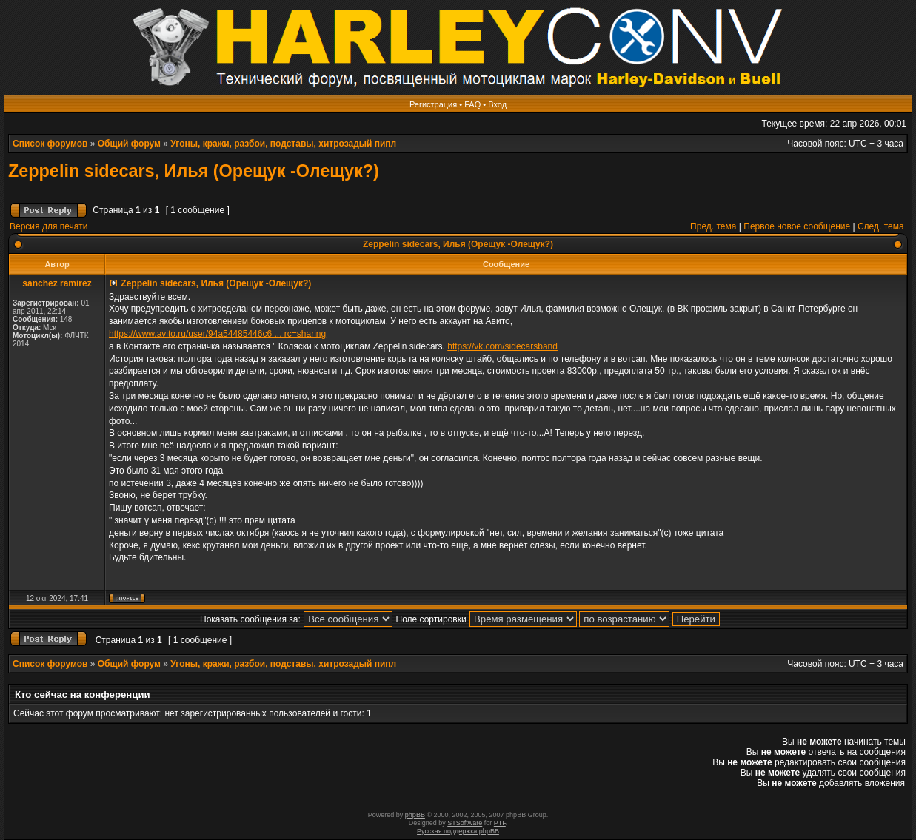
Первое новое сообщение (796, 226)
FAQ (472, 104)
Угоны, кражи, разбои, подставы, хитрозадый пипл (283, 143)
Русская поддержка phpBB (458, 831)
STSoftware (464, 823)
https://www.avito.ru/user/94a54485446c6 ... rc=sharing (217, 334)
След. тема (881, 226)
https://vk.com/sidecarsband (502, 346)
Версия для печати (48, 226)
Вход (497, 104)
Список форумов (50, 143)
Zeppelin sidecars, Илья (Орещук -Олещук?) (193, 171)
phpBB (415, 815)
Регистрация (433, 104)
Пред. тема (713, 226)
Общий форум (129, 143)
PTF (500, 823)
